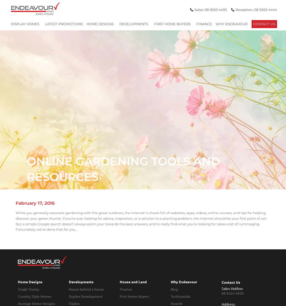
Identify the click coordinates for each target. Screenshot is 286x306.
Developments (134, 24)
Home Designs (101, 24)
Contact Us (264, 24)
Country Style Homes (35, 296)
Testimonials (181, 296)
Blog (174, 289)
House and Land (133, 281)
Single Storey (28, 289)
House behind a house (86, 289)
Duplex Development (86, 296)
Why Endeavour (233, 24)
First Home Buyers (173, 24)
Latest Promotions (64, 24)
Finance (204, 24)
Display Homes (26, 24)
